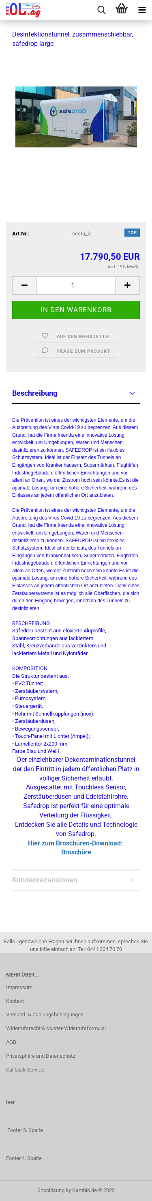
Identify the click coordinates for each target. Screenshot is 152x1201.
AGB (11, 1042)
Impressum (19, 987)
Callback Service (25, 1070)
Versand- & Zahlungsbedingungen (44, 1014)
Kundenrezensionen (44, 879)
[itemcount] (76, 285)
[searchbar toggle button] (101, 10)
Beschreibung (34, 393)
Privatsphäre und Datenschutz (40, 1056)
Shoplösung (50, 1190)
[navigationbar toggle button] (142, 10)
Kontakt (15, 1001)
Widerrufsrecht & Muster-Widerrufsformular (56, 1028)
